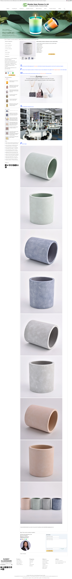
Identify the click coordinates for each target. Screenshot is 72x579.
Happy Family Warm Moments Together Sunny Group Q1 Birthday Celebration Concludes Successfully (12, 155)
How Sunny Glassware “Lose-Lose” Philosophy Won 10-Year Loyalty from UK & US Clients (12, 157)
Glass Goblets (7, 52)
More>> (13, 141)
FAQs (60, 8)
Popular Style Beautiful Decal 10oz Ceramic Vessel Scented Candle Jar (13, 91)
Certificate (44, 564)
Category (8, 39)
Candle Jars (14, 8)
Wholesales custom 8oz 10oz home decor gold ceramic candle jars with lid (13, 105)
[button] (70, 24)
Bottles (6, 50)
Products (22, 8)
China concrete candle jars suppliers (28, 532)
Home (8, 8)
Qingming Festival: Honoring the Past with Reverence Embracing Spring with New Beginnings (12, 153)
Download (31, 565)
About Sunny (39, 8)
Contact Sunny (52, 8)
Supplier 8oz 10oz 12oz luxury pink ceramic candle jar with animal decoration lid (13, 86)
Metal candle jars (19, 563)
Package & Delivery (45, 563)
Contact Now (12, 75)
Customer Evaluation (45, 560)
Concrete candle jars (14, 39)
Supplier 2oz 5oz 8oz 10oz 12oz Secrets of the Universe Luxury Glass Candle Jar (13, 114)
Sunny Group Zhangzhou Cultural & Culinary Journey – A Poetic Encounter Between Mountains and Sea (12, 160)
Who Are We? (44, 568)
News (45, 8)
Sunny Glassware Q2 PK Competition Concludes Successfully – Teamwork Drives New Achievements (12, 148)
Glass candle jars (8, 43)
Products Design (44, 561)
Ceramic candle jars (8, 45)
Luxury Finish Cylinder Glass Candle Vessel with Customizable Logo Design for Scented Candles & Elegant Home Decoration (14, 134)
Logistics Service (45, 565)
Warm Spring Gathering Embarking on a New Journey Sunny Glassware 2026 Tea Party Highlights (12, 143)
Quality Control (29, 8)
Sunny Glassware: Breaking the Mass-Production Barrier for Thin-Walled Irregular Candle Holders (12, 146)
